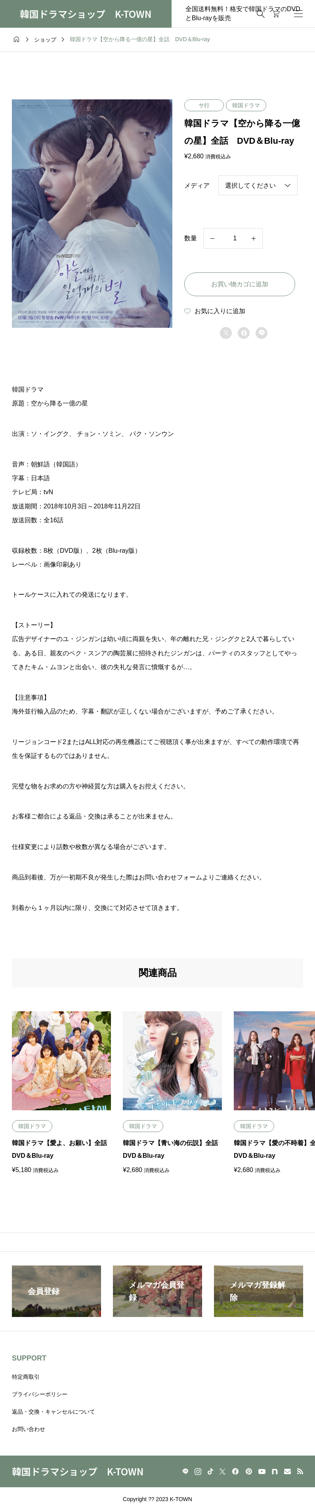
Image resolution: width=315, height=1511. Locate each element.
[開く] (298, 13)
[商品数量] (233, 238)
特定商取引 (26, 1377)
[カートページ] (276, 14)
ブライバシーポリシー (39, 1394)
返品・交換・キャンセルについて (53, 1411)
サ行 (204, 105)
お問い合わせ (28, 1429)
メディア (197, 185)
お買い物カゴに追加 (239, 284)
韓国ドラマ (246, 105)
